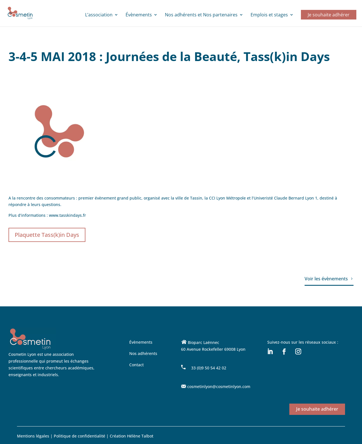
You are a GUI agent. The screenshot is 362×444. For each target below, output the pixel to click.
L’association (99, 15)
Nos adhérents (143, 353)
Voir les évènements (326, 279)
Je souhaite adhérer (329, 15)
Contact (136, 364)
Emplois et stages (269, 15)
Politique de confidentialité (80, 436)
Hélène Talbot (140, 436)
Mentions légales (33, 436)
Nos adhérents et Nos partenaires (201, 15)
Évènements (139, 15)
